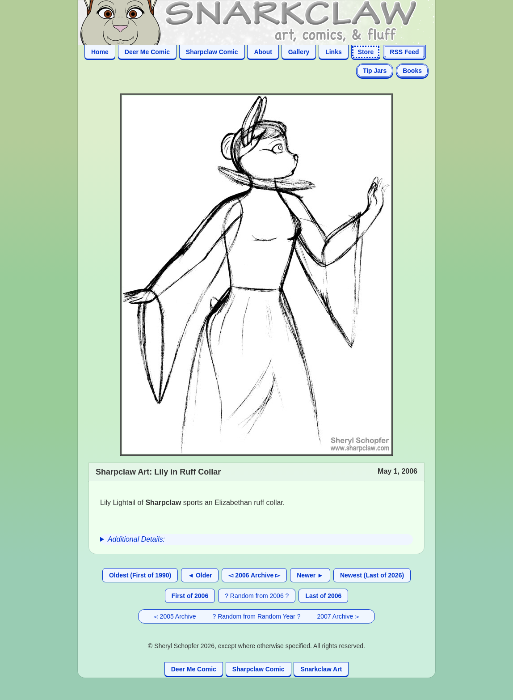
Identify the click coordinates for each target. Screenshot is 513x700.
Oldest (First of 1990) (140, 575)
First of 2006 (190, 595)
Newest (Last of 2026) (372, 575)
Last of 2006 (323, 595)
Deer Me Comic (147, 51)
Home (100, 51)
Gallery (298, 51)
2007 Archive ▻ (338, 616)
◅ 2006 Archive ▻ (254, 575)
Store (366, 51)
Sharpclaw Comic (212, 51)
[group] (256, 539)
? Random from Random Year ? (257, 616)
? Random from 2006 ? (257, 595)
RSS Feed (404, 51)
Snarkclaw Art (321, 669)
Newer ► (310, 575)
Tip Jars (375, 70)
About (263, 51)
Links (333, 51)
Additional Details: (136, 539)
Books (412, 70)
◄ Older (200, 575)
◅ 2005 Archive (174, 616)
